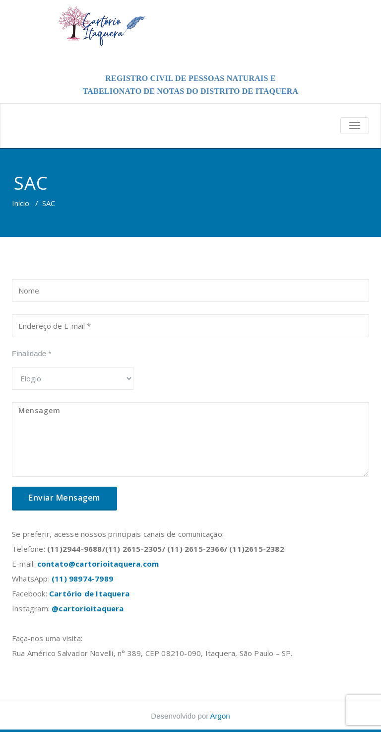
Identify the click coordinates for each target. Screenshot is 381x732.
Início (20, 203)
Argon (220, 716)
